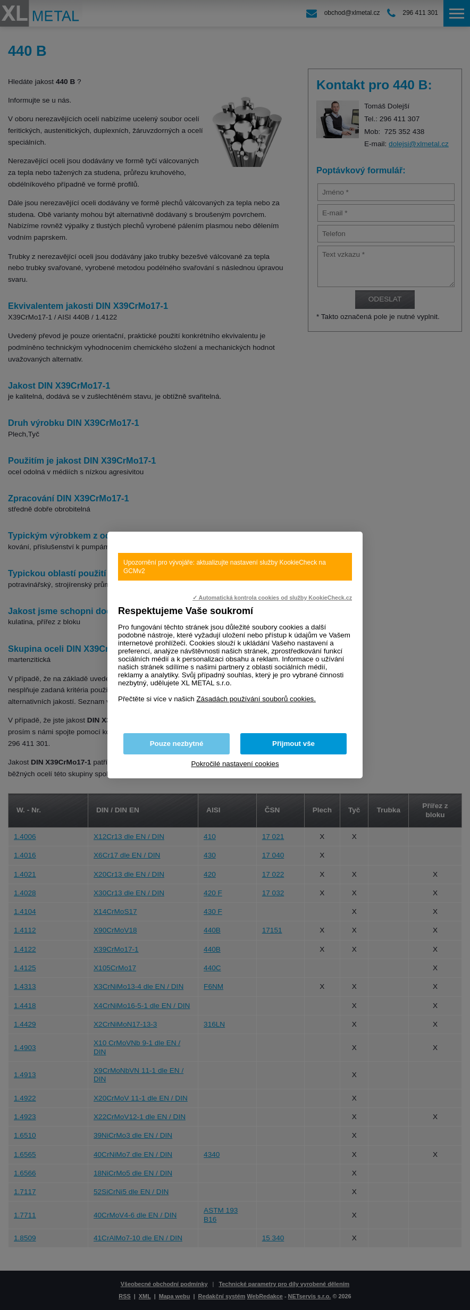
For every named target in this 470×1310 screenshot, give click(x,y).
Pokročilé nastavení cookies (235, 764)
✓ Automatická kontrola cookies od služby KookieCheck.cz (272, 597)
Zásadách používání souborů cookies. (256, 699)
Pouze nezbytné (177, 744)
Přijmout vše (293, 744)
